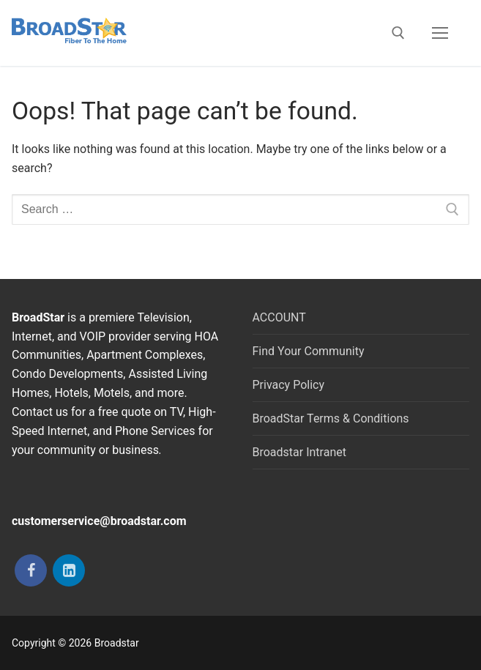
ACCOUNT (279, 317)
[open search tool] (398, 33)
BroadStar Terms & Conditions (331, 418)
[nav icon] (440, 33)
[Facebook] (31, 570)
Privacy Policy (289, 385)
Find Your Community (309, 351)
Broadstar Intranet (299, 452)
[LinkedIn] (69, 570)
